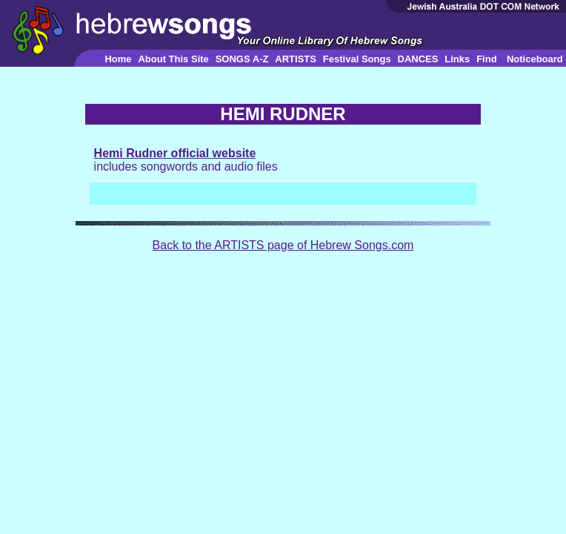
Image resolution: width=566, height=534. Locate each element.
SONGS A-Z (242, 59)
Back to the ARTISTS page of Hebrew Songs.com (283, 245)
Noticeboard (535, 59)
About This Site (173, 59)
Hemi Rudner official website (175, 153)
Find (486, 59)
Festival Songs (357, 59)
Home (117, 59)
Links (457, 59)
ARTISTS (295, 59)
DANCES (418, 59)
